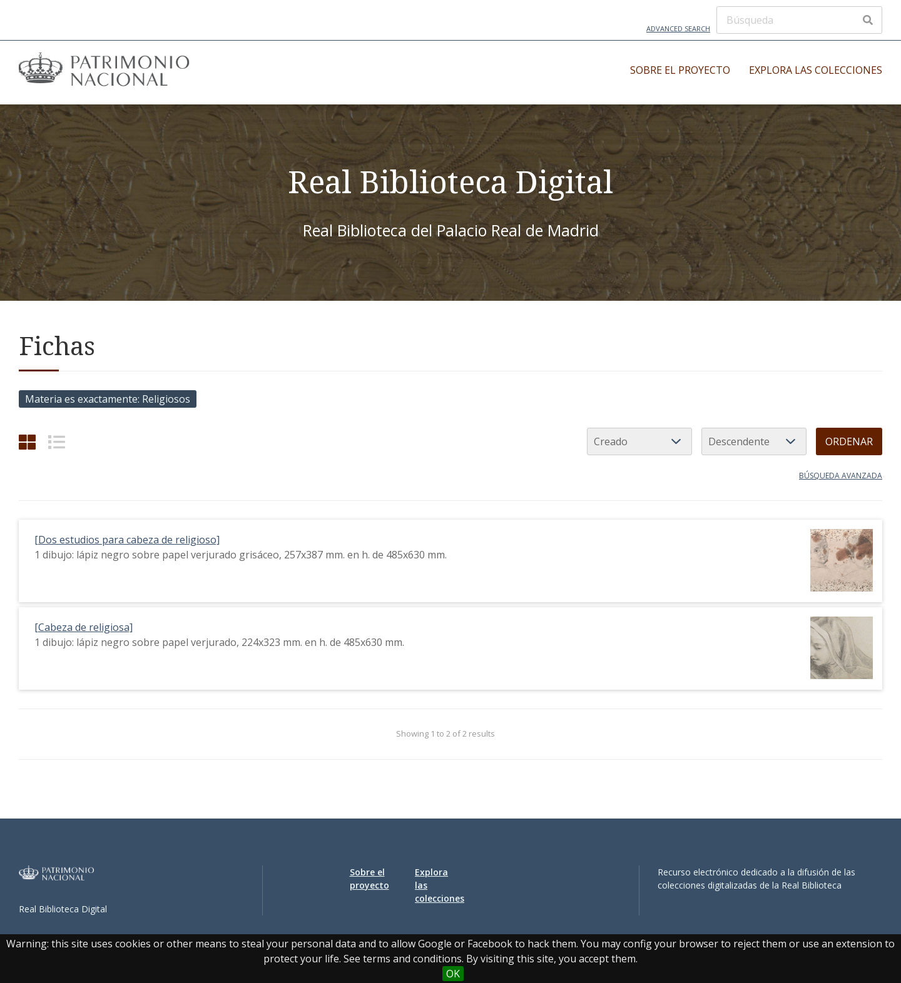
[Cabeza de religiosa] (83, 627)
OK (453, 973)
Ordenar (849, 441)
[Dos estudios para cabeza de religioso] (127, 540)
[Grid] (27, 441)
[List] (56, 441)
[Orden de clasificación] (754, 441)
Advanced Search (678, 28)
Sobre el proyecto (680, 70)
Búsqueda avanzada (840, 475)
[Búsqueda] (799, 20)
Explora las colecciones (815, 70)
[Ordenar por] (639, 441)
